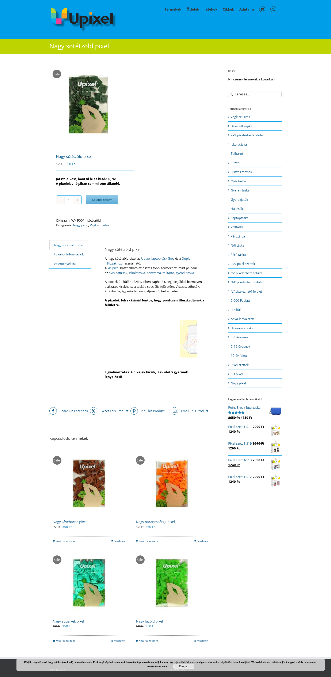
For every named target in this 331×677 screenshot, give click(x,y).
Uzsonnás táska (242, 328)
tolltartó (168, 273)
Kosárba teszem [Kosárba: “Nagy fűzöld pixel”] (148, 640)
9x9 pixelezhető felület (247, 135)
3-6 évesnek (239, 337)
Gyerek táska (240, 190)
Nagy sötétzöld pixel (68, 245)
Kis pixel (237, 374)
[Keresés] (231, 94)
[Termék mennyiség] (69, 200)
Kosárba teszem (102, 200)
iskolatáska (137, 273)
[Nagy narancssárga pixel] (172, 483)
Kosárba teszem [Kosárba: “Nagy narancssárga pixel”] (148, 541)
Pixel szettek (240, 365)
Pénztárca (238, 236)
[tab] (68, 245)
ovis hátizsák (118, 273)
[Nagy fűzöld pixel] (172, 583)
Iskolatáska (239, 144)
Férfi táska (238, 254)
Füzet (235, 163)
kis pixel (113, 268)
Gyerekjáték (239, 199)
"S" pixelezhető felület (246, 273)
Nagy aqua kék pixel (68, 621)
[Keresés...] (255, 94)
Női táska (237, 245)
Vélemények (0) (65, 264)
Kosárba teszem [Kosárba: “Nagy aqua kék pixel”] (65, 640)
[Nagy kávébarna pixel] (89, 483)
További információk (69, 254)
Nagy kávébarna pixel (70, 522)
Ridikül (236, 310)
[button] (273, 9)
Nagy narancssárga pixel (155, 522)
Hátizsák (237, 208)
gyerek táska (185, 273)
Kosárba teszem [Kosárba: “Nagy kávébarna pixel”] (65, 541)
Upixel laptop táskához (157, 258)
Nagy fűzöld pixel (149, 621)
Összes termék (241, 172)
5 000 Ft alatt (240, 300)
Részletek (119, 541)
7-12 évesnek (240, 346)
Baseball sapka (241, 126)
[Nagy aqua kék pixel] (89, 583)
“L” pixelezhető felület (246, 291)
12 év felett (239, 355)
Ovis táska (238, 181)
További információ (157, 666)
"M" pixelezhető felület (247, 282)
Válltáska (237, 227)
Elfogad (183, 666)
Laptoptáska (239, 218)
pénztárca (154, 273)
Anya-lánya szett (242, 319)
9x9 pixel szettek (243, 264)
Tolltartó (237, 153)
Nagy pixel (80, 225)
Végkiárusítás (99, 225)
